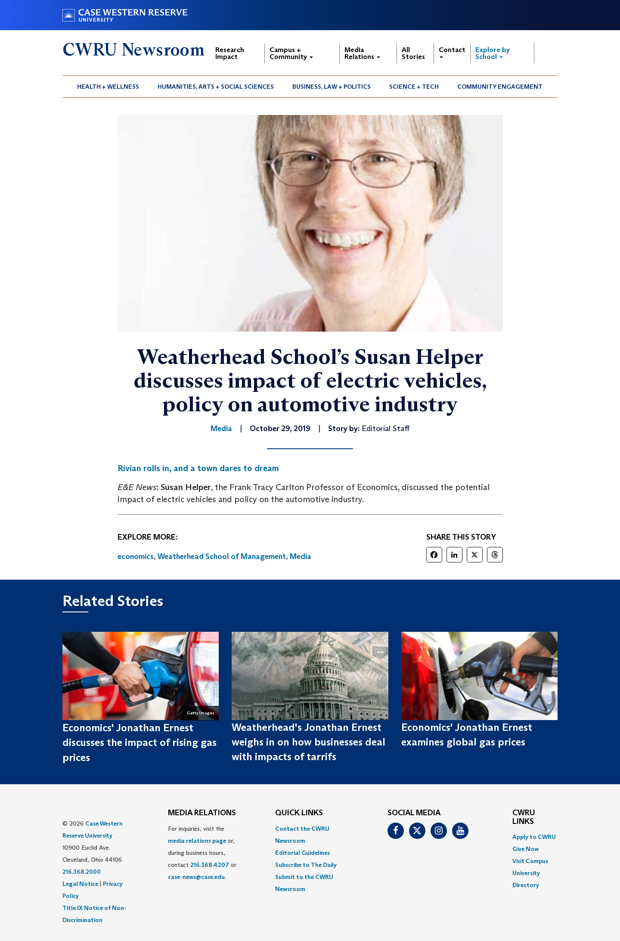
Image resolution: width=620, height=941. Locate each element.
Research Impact (229, 53)
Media (300, 556)
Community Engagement (499, 86)
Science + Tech (414, 86)
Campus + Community (291, 53)
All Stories (413, 53)
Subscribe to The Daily (306, 865)
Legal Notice (80, 884)
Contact (452, 52)
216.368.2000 (81, 872)
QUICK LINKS (299, 813)
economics (136, 556)
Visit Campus (530, 861)
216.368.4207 (209, 865)
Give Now (525, 849)
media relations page (197, 841)
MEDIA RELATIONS (202, 813)
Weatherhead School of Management (222, 556)
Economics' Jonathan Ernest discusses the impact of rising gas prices (139, 742)
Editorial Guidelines (302, 853)
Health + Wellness (108, 86)
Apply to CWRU (534, 837)
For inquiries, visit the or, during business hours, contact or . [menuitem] (202, 853)
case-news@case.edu (196, 877)
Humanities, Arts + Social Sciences (216, 86)
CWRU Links (523, 817)
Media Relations (362, 53)
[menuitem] (108, 86)
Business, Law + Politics (331, 86)
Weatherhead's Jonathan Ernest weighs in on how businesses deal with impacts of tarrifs (308, 742)
